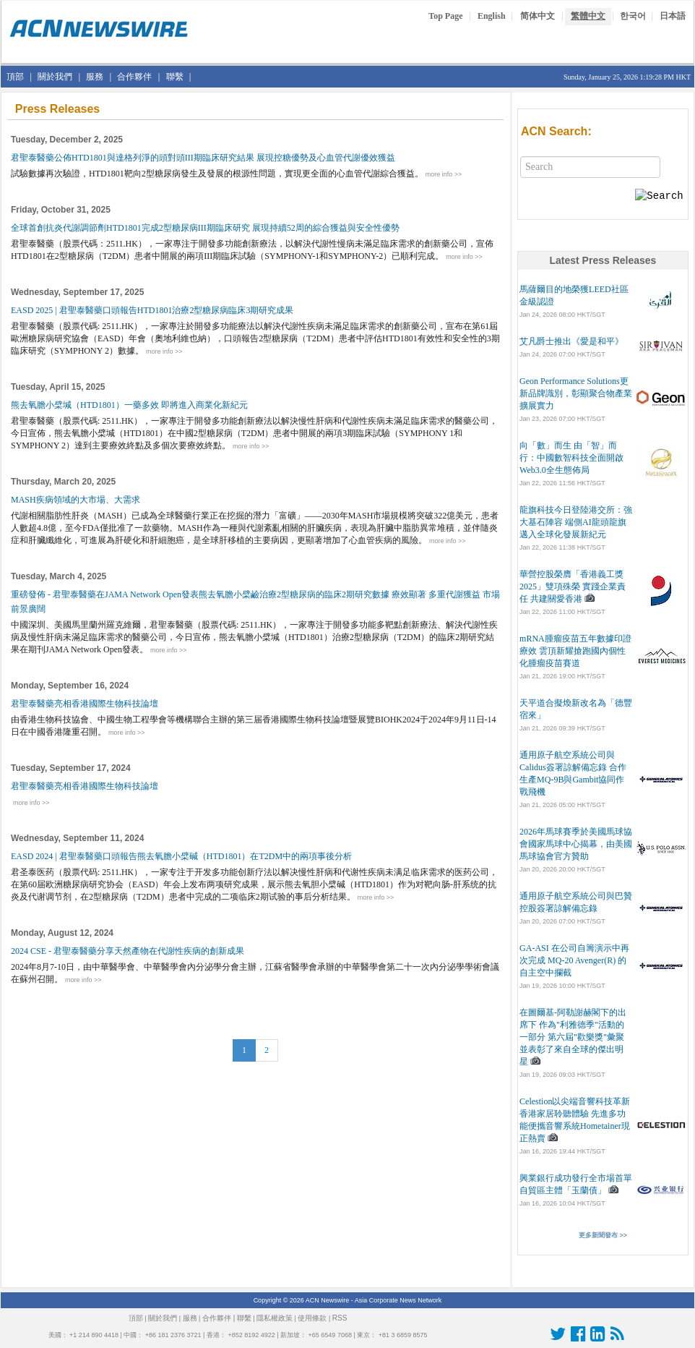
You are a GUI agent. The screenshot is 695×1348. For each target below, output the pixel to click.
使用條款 (312, 1318)
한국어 (633, 16)
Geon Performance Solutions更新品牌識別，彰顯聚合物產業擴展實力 (575, 393)
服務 (94, 77)
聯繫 (175, 77)
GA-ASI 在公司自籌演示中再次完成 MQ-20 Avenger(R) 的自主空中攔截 (574, 960)
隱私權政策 (274, 1318)
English (492, 16)
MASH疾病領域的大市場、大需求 (76, 500)
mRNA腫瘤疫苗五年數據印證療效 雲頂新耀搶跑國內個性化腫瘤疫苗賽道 (575, 651)
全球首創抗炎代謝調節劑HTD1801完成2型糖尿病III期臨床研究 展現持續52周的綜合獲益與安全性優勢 (206, 228)
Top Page (445, 16)
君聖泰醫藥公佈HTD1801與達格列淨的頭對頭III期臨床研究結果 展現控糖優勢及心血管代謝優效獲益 (204, 158)
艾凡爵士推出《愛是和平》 (571, 341)
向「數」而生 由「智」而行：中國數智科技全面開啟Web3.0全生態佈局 (571, 457)
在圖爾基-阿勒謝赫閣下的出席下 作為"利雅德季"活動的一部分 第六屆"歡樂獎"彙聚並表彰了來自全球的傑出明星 (572, 1037)
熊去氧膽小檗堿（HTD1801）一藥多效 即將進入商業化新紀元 (130, 405)
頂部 (15, 77)
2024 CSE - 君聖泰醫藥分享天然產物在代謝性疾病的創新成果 (128, 951)
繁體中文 (588, 16)
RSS (340, 1318)
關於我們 (55, 77)
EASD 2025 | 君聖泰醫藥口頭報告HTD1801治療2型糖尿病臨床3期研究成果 (153, 310)
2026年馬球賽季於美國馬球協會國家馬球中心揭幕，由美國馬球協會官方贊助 (575, 844)
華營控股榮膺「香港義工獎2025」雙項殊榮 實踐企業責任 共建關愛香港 (572, 586)
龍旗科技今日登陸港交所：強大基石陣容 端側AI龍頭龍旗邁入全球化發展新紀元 (575, 522)
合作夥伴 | (218, 1318)
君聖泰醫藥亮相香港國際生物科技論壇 (85, 704)
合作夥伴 (134, 77)
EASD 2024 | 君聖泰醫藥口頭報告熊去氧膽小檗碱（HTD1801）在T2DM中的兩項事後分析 (182, 856)
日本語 (673, 16)
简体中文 (537, 16)
